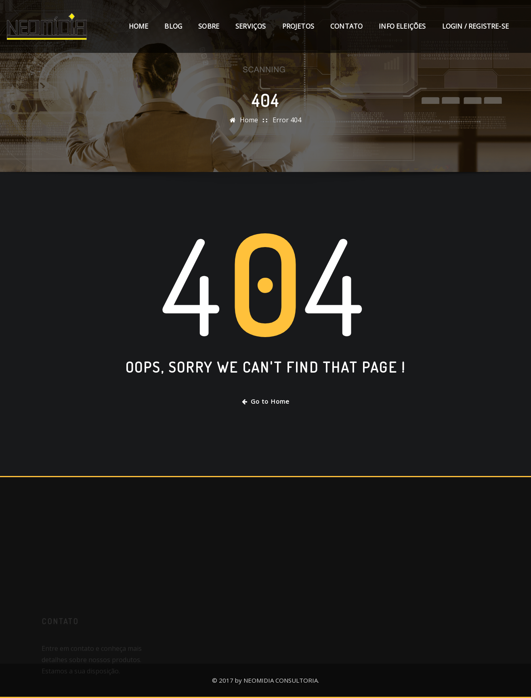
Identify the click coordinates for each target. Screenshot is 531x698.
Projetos (298, 26)
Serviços (250, 26)
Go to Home (266, 401)
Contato (346, 26)
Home (139, 26)
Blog (173, 26)
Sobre (208, 26)
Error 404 (287, 119)
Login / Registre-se (475, 26)
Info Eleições (402, 26)
